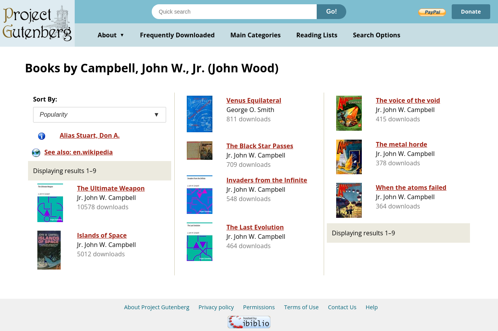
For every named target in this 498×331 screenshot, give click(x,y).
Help (372, 307)
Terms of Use (301, 307)
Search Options (376, 35)
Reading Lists (317, 35)
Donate (471, 11)
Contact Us (342, 307)
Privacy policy (216, 307)
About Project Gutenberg (156, 307)
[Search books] (234, 11)
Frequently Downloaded (177, 35)
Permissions (259, 307)
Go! (331, 11)
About (111, 35)
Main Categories (255, 35)
